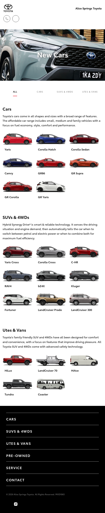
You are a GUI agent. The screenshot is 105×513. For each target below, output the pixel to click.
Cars (40, 91)
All (15, 91)
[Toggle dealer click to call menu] (6, 18)
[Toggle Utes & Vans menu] (93, 443)
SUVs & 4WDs (65, 91)
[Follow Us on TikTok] (23, 504)
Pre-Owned (18, 455)
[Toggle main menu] (98, 18)
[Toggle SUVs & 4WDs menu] (93, 431)
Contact (15, 479)
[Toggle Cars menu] (93, 419)
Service (14, 467)
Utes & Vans (90, 91)
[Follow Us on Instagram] (16, 504)
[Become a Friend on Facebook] (8, 504)
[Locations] (15, 18)
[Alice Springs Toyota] (8, 8)
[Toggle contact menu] (93, 455)
